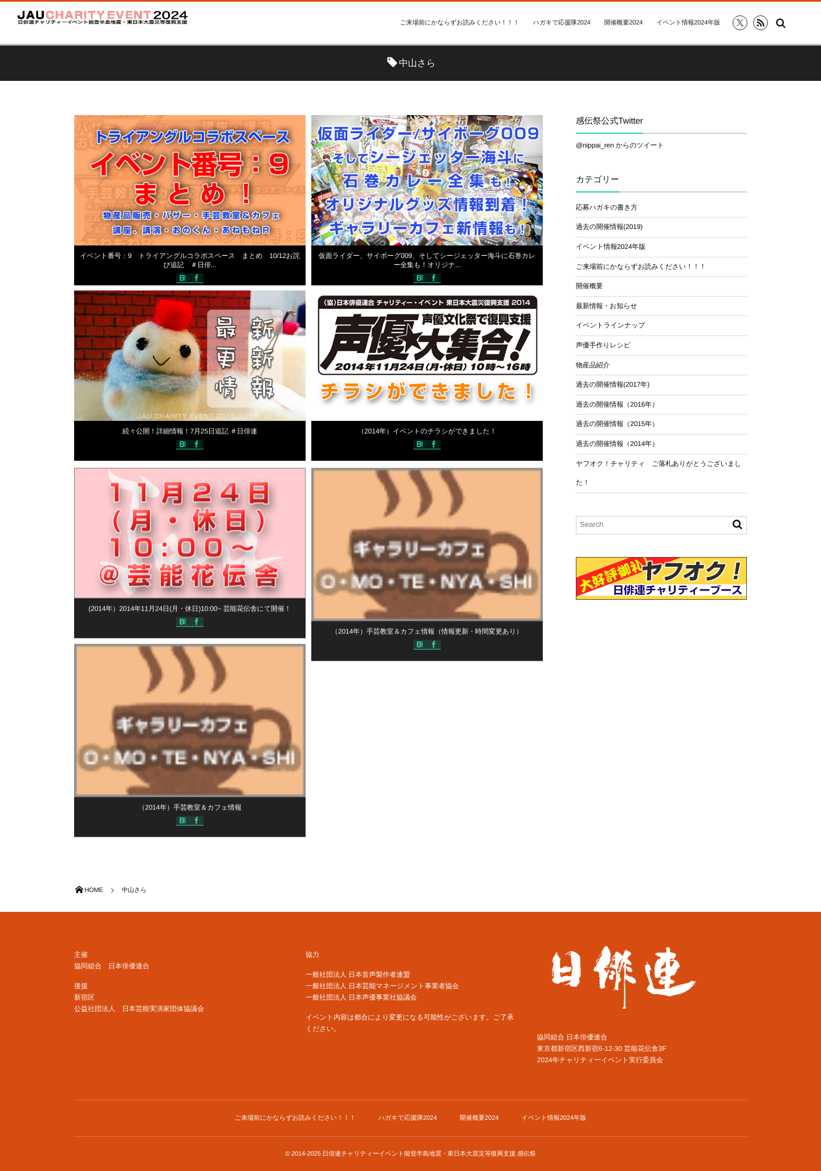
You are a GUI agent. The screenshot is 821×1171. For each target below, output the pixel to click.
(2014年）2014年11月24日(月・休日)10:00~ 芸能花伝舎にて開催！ (189, 612)
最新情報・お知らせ (606, 306)
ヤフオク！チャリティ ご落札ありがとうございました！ (658, 473)
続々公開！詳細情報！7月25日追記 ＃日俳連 (190, 431)
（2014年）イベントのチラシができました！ (427, 431)
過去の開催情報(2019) (609, 227)
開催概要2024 (623, 22)
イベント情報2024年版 (688, 22)
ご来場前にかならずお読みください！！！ (459, 22)
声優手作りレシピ (603, 345)
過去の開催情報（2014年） (617, 444)
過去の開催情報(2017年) (612, 384)
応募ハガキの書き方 (606, 207)
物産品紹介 (592, 365)
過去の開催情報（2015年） (617, 424)
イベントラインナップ (610, 325)
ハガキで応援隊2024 (562, 22)
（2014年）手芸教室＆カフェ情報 (189, 812)
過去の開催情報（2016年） (617, 404)
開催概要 (589, 286)
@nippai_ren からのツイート (620, 145)
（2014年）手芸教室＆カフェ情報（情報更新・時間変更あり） (427, 636)
